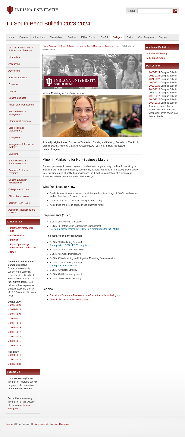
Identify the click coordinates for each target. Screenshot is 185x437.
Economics (14, 84)
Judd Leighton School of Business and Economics (21, 49)
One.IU (13, 252)
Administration (17, 235)
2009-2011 (15, 359)
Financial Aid (56, 37)
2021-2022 (15, 309)
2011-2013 (15, 355)
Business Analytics (17, 77)
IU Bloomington (157, 58)
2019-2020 (15, 318)
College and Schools (18, 189)
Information (14, 57)
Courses (163, 37)
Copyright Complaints (59, 424)
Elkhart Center (88, 37)
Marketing (13, 154)
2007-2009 (15, 364)
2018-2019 (15, 323)
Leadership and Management (16, 129)
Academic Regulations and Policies (21, 211)
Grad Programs (146, 37)
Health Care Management (21, 104)
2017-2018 (15, 327)
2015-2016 (15, 336)
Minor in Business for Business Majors (69, 299)
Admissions (39, 37)
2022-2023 (15, 305)
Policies (14, 240)
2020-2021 (15, 314)
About (11, 37)
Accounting (14, 64)
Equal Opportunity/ (19, 244)
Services (71, 37)
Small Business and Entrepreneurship (18, 162)
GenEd (104, 37)
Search (131, 11)
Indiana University (158, 53)
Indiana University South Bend (53, 46)
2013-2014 (15, 345)
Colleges (117, 37)
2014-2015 (15, 341)
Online (130, 37)
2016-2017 (15, 332)
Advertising (14, 71)
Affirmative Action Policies (23, 247)
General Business (17, 98)
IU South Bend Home (19, 203)
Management (15, 137)
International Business (19, 121)
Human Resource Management (17, 113)
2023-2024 (154, 72)
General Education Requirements (17, 181)
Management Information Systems (20, 145)
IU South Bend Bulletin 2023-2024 (48, 23)
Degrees (23, 37)
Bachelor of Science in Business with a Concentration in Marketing (83, 295)
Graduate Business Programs (18, 171)
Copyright (10, 424)
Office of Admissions (18, 196)
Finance (12, 91)
